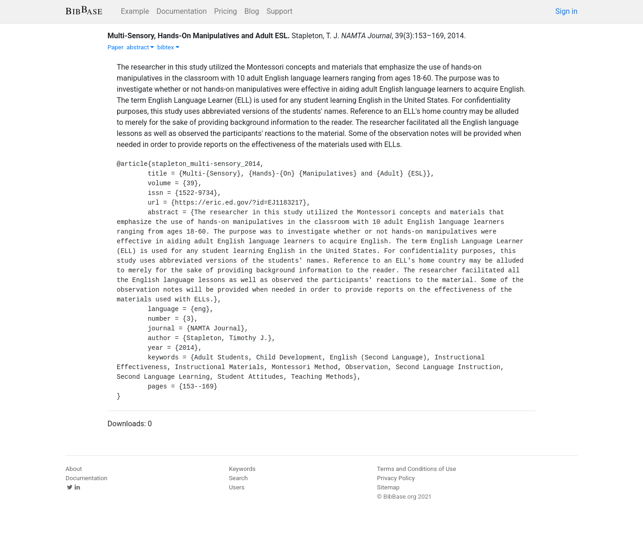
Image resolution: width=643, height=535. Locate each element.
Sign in (566, 11)
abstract (140, 47)
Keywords (242, 468)
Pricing (225, 11)
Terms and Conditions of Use (416, 468)
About (73, 468)
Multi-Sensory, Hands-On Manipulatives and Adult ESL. (198, 35)
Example (135, 11)
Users (236, 487)
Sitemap (388, 487)
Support (279, 11)
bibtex (168, 47)
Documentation (181, 11)
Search (238, 478)
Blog (251, 11)
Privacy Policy (396, 478)
